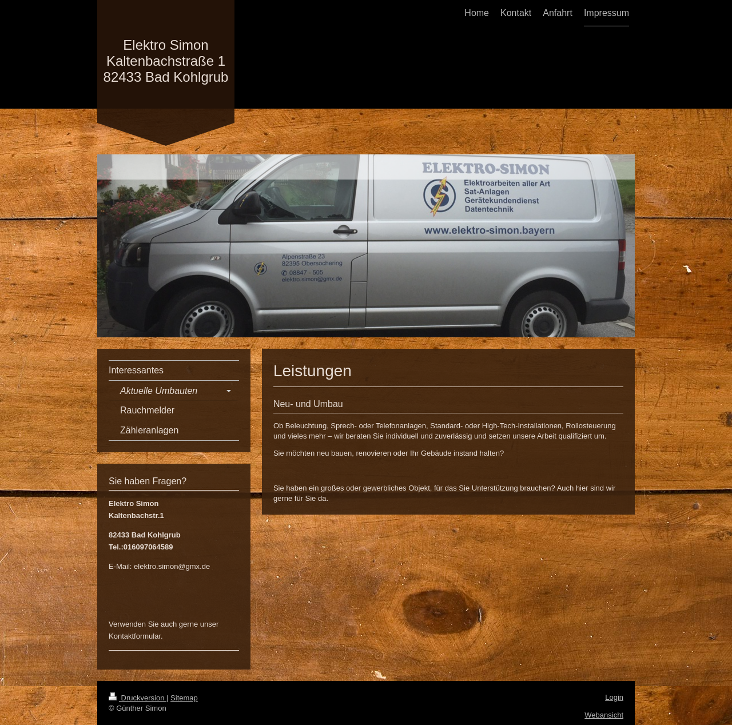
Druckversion (137, 698)
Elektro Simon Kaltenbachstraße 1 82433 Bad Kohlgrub (166, 61)
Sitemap (184, 698)
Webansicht (603, 715)
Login (614, 697)
